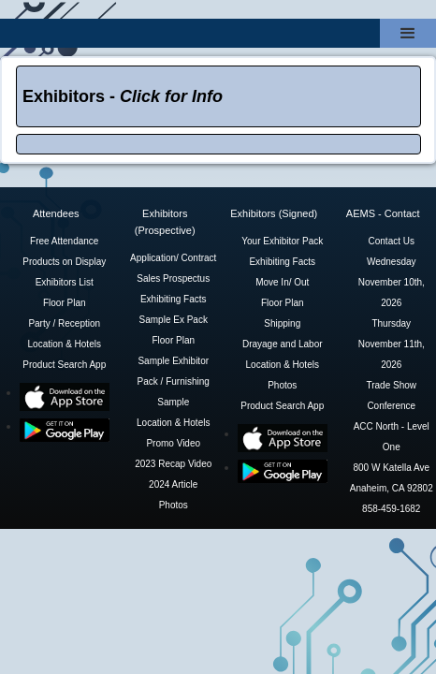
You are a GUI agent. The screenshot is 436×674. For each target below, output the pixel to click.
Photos (173, 505)
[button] (408, 33)
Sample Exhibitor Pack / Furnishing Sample (174, 381)
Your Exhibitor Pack (282, 241)
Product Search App (64, 364)
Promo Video (173, 443)
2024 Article (173, 484)
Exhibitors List (65, 282)
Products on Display (64, 261)
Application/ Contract (173, 258)
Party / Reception (64, 323)
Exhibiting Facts (173, 299)
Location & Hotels (64, 344)
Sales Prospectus (173, 278)
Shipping (282, 323)
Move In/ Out (282, 282)
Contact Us (391, 241)
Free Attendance (64, 241)
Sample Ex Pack (173, 320)
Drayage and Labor (282, 344)
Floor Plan (64, 303)
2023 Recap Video (173, 464)
